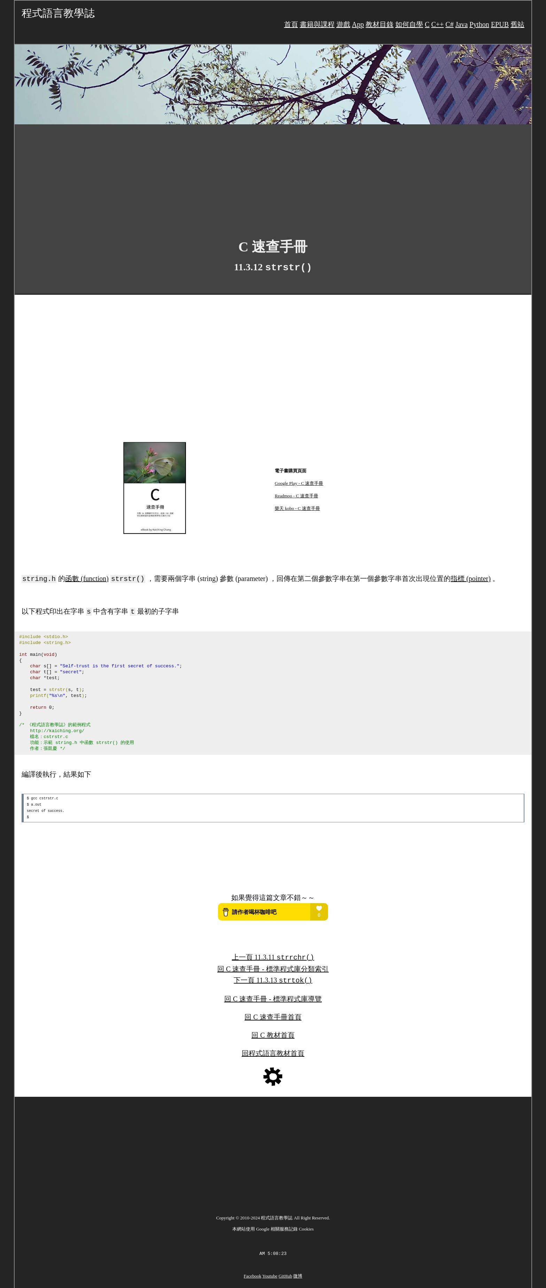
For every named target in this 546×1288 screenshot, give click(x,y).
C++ (437, 24)
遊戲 (343, 24)
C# (449, 24)
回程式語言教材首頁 (273, 1050)
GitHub (285, 1273)
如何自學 (409, 24)
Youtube (269, 1273)
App (358, 24)
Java (461, 24)
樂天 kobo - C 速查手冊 (297, 508)
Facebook (253, 1273)
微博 (297, 1273)
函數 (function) (87, 578)
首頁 (291, 24)
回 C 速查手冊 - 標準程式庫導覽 (273, 996)
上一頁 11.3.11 (273, 956)
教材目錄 (379, 24)
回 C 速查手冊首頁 (272, 1014)
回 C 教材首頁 (272, 1032)
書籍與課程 (317, 24)
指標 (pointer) (471, 578)
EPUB (500, 24)
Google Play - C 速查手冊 (299, 483)
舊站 (517, 24)
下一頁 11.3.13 (273, 978)
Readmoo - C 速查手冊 (296, 495)
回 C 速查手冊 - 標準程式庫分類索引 (273, 967)
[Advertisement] (223, 176)
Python (479, 24)
